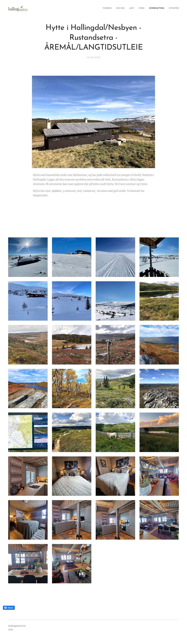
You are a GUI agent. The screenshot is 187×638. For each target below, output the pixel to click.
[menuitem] (100, 8)
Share (8, 608)
